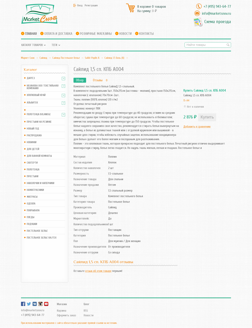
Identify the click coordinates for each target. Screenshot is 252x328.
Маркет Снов (27, 57)
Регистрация (91, 5)
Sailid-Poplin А (92, 57)
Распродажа (34, 135)
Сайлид (43, 57)
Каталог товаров (32, 45)
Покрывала (33, 210)
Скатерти (32, 162)
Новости (125, 34)
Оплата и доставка (58, 34)
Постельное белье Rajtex (41, 237)
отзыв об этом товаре (98, 271)
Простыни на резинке (39, 122)
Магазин (62, 292)
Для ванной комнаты (39, 156)
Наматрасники (35, 190)
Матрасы (32, 197)
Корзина (61, 298)
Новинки (31, 142)
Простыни (32, 176)
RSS (86, 298)
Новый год (33, 128)
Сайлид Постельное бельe (66, 57)
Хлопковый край (36, 95)
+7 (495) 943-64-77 (217, 6)
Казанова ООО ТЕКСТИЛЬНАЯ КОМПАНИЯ (42, 87)
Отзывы (98, 80)
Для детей (33, 149)
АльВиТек (32, 102)
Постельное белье (37, 231)
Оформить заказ (66, 303)
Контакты (146, 34)
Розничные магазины (96, 34)
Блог (86, 292)
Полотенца (33, 169)
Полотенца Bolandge (39, 114)
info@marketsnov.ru (216, 13)
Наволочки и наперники (40, 183)
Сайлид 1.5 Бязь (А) (114, 57)
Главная (31, 34)
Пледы (30, 217)
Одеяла (31, 203)
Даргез (31, 78)
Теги (54, 45)
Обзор (80, 80)
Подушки (32, 224)
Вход (80, 5)
